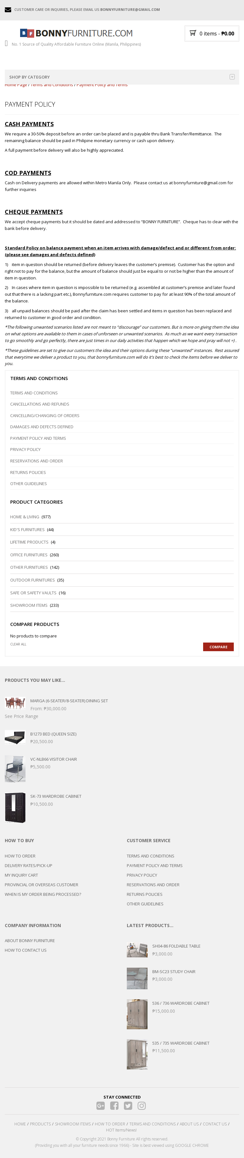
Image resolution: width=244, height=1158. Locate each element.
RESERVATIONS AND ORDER (153, 885)
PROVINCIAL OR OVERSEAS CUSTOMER (41, 885)
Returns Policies (28, 472)
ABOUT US (189, 1124)
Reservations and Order (36, 461)
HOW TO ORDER (20, 856)
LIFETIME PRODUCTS (29, 542)
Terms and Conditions (52, 85)
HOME (20, 1124)
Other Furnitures (29, 567)
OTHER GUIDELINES (145, 904)
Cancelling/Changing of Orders (45, 415)
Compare (218, 646)
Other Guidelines (28, 483)
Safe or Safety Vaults (33, 593)
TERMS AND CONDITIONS (150, 856)
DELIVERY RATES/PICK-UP (28, 865)
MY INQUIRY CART (21, 875)
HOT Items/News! (121, 1130)
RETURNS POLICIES (145, 894)
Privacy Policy (25, 449)
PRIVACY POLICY (142, 875)
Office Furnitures (29, 555)
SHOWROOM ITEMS (73, 1124)
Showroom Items (29, 605)
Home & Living (24, 517)
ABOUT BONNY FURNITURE (30, 940)
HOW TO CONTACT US (26, 950)
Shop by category (122, 77)
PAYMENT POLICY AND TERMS (155, 865)
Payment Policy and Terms (38, 438)
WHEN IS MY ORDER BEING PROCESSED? (43, 894)
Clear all (18, 644)
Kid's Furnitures (27, 529)
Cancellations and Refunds (39, 404)
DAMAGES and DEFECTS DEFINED (41, 427)
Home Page (16, 85)
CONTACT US (215, 1124)
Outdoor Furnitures (32, 580)
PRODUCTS (40, 1124)
